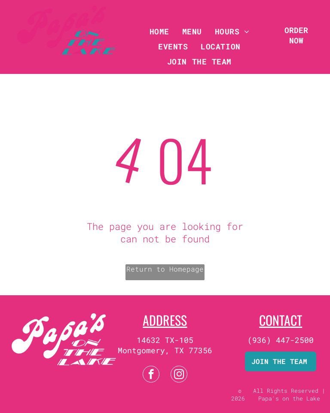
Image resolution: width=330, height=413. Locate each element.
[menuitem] (159, 31)
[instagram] (179, 375)
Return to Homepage (165, 268)
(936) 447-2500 (281, 340)
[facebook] (151, 375)
